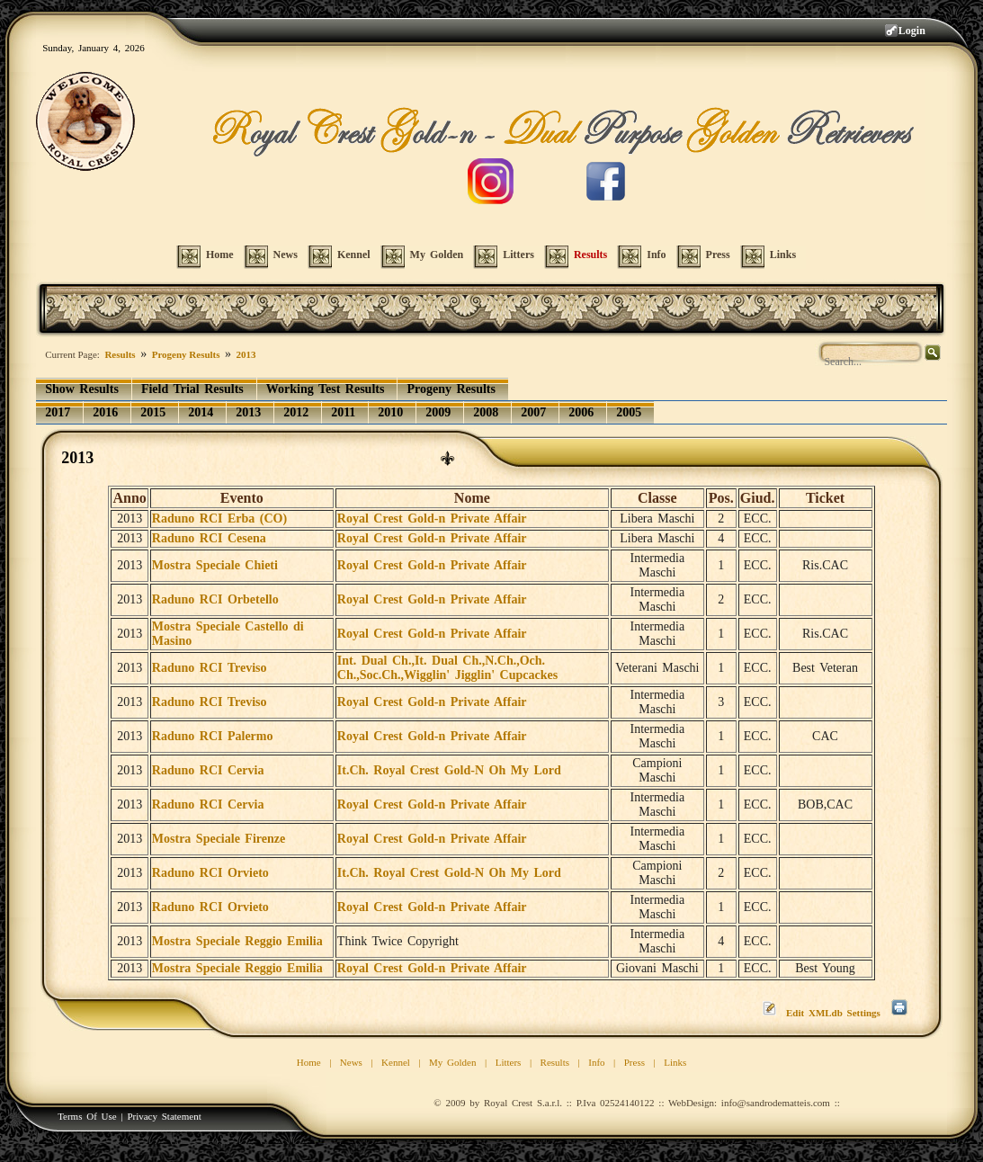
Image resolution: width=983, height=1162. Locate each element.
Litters (509, 1062)
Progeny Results (186, 354)
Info (596, 1062)
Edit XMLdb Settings (833, 1012)
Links (675, 1062)
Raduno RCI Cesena (209, 538)
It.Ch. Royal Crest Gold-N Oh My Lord (449, 770)
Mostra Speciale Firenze (218, 838)
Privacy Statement (164, 1116)
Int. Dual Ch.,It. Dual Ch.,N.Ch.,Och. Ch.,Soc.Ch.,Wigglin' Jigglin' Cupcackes (447, 668)
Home (309, 1062)
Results (119, 354)
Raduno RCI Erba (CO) (219, 518)
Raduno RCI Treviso (209, 668)
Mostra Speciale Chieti (215, 565)
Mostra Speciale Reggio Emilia (237, 941)
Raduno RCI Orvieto (210, 873)
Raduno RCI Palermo (212, 736)
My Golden (452, 1062)
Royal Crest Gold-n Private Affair (432, 518)
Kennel (395, 1062)
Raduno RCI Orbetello (215, 599)
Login (911, 30)
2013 (246, 354)
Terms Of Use (87, 1116)
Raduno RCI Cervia (208, 770)
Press (634, 1062)
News (351, 1062)
